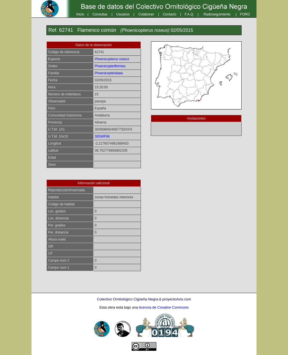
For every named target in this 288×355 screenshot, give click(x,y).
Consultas (100, 14)
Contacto (169, 14)
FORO (245, 14)
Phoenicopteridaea (108, 73)
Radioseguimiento (217, 14)
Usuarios (122, 14)
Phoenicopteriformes (109, 66)
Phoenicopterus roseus (111, 59)
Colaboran (146, 14)
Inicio (80, 14)
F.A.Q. (189, 14)
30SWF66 (101, 136)
